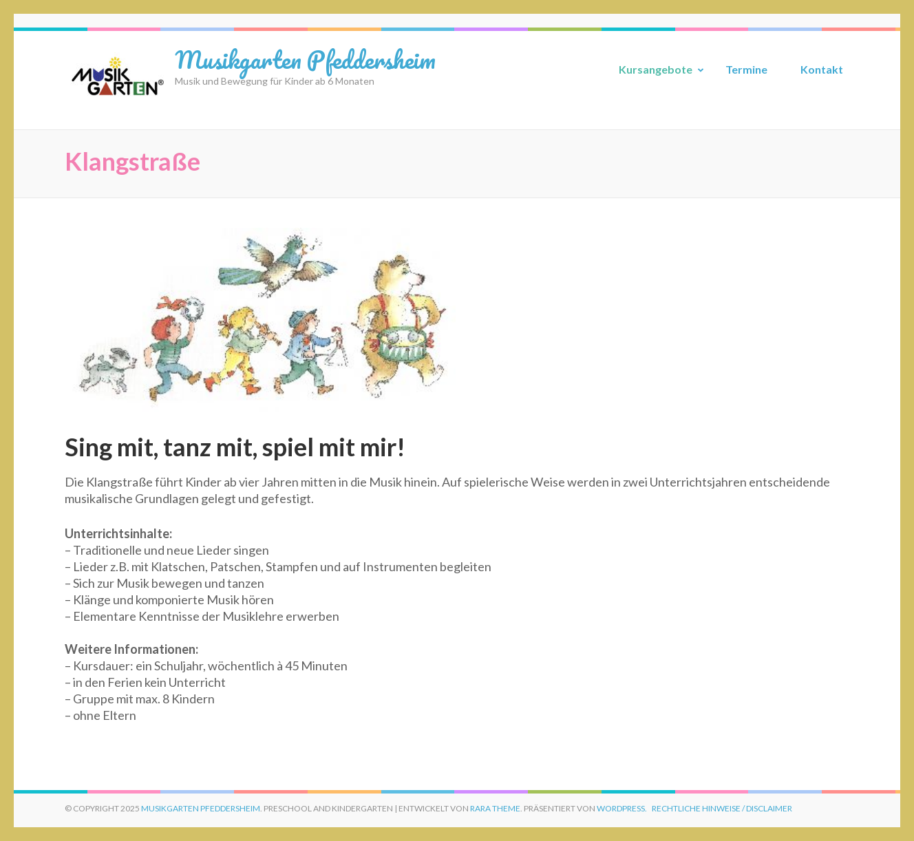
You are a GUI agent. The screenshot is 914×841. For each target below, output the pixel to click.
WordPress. (622, 808)
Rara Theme (495, 808)
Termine (746, 69)
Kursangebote (655, 69)
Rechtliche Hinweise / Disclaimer (722, 808)
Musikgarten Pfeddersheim (305, 59)
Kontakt (821, 69)
